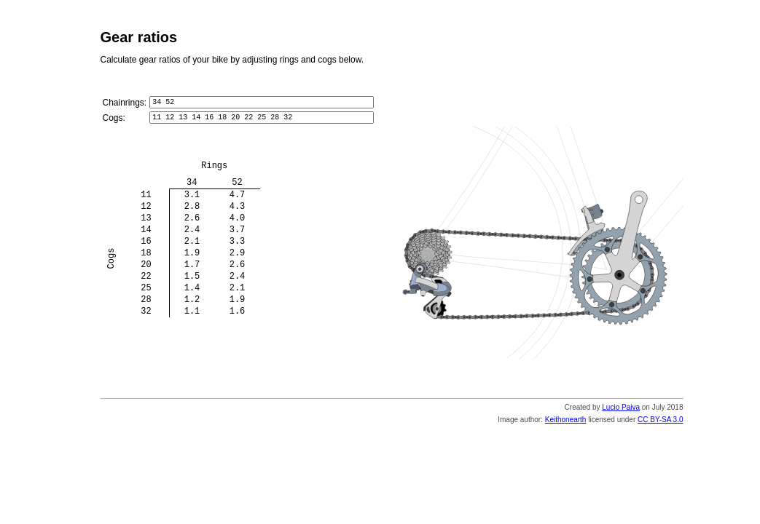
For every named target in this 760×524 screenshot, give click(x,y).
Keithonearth (566, 424)
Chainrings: (125, 103)
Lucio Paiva (621, 412)
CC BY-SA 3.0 (660, 424)
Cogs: (114, 121)
